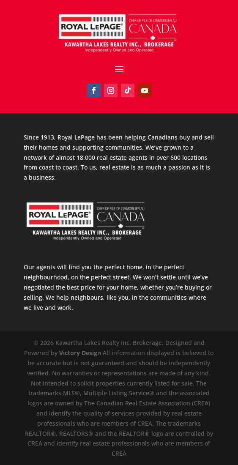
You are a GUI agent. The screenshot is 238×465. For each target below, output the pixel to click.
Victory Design (80, 353)
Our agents (39, 267)
